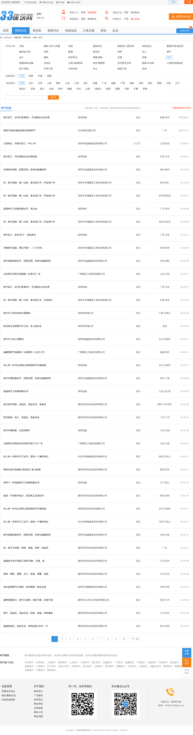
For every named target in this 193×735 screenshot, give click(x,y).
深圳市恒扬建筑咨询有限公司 (92, 143)
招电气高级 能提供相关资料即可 (19, 130)
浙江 (86, 83)
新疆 (117, 89)
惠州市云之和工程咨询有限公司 (93, 600)
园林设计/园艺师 (126, 46)
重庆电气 (62, 662)
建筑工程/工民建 (52, 46)
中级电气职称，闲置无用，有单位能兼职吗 (24, 169)
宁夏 (136, 89)
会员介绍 (186, 30)
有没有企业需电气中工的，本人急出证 (22, 326)
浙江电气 (96, 662)
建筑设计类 (24, 52)
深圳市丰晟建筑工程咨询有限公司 (95, 182)
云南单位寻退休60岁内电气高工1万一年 (23, 443)
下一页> (136, 639)
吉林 (33, 89)
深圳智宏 (82, 209)
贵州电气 (109, 666)
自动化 (47, 63)
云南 (51, 89)
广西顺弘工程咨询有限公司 (91, 274)
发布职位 (135, 12)
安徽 (95, 83)
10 (124, 639)
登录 (173, 2)
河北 (78, 89)
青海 (145, 89)
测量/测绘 (98, 57)
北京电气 (29, 662)
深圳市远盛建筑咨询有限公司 (92, 169)
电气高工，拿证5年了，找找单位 (19, 235)
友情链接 (38, 708)
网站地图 (38, 716)
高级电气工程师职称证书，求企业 (20, 209)
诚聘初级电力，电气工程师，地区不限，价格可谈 (28, 600)
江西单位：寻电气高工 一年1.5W (19, 143)
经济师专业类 (124, 63)
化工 (144, 52)
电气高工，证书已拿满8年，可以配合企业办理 (26, 117)
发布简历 (91, 12)
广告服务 (38, 695)
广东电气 (118, 662)
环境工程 (48, 68)
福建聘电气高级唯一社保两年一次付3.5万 (24, 352)
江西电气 (40, 666)
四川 (42, 89)
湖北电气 (174, 662)
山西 (88, 89)
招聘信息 (27, 37)
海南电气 (152, 662)
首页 (6, 30)
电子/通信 (24, 68)
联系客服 (186, 671)
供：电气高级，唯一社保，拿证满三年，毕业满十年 (29, 182)
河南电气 (163, 662)
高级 (49, 76)
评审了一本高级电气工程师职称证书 (21, 482)
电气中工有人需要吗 (13, 339)
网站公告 (38, 712)
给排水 (96, 52)
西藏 (69, 89)
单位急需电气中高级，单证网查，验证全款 (24, 587)
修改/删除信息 (9, 695)
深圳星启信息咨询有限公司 (91, 508)
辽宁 (177, 83)
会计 (21, 57)
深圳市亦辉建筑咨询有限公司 (92, 587)
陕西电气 (167, 666)
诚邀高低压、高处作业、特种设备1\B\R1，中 (25, 626)
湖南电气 (29, 666)
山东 (67, 83)
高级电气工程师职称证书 (15, 391)
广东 (104, 83)
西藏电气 (120, 666)
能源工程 (122, 68)
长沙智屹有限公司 (87, 130)
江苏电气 (85, 662)
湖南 (159, 83)
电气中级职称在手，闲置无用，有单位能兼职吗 (27, 378)
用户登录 (186, 662)
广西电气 (140, 662)
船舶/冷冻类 (148, 63)
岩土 (95, 68)
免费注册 (186, 652)
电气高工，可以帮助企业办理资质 (20, 156)
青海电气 (51, 670)
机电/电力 (147, 46)
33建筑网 (17, 37)
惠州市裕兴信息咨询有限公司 (92, 404)
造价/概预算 (99, 63)
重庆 (58, 83)
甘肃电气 (29, 670)
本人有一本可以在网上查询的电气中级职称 (24, 365)
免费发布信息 (47, 2)
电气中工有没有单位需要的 (16, 313)
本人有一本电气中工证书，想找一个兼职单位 (25, 456)
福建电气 (129, 662)
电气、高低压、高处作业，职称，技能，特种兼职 (28, 613)
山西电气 (143, 666)
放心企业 (135, 19)
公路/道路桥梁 (75, 63)
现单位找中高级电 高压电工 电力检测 (22, 469)
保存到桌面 (32, 2)
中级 (40, 76)
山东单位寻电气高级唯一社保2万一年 (22, 274)
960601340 (176, 702)
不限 (21, 46)
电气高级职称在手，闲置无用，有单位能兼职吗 (27, 261)
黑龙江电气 (63, 666)
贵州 (60, 89)
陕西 (108, 89)
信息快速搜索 (8, 699)
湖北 (150, 83)
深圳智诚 (82, 117)
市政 (70, 46)
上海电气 (51, 662)
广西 (122, 83)
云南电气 (98, 666)
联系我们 (38, 699)
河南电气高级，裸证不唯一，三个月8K (22, 248)
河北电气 (132, 666)
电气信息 (6, 108)
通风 (46, 57)
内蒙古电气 (155, 666)
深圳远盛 (82, 391)
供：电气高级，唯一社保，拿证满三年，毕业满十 (28, 300)
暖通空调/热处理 (175, 46)
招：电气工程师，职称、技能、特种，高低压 (25, 548)
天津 (40, 83)
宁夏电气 (40, 670)
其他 (144, 68)
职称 (35, 37)
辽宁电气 (51, 666)
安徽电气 (107, 662)
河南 (141, 83)
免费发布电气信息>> (182, 108)
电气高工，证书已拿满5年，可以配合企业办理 (26, 287)
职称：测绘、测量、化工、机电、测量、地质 (25, 574)
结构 (46, 52)
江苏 (76, 83)
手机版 (61, 2)
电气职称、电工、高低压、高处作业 (21, 417)
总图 (120, 57)
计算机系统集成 (175, 63)
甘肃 (126, 89)
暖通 (70, 52)
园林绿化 (97, 46)
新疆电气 (179, 666)
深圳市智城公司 (86, 313)
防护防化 (72, 57)
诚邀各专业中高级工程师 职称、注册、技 (24, 561)
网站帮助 (38, 704)
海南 (131, 83)
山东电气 (73, 662)
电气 (41, 37)
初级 (31, 76)
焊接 (144, 57)
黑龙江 (22, 89)
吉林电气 (76, 666)
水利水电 (72, 68)
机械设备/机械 (26, 63)
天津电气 (40, 662)
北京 (31, 83)
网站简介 (38, 691)
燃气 (169, 52)
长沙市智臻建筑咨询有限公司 (92, 456)
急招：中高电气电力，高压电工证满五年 (23, 495)
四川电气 (87, 666)
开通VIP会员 (75, 2)
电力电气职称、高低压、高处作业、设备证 (24, 404)
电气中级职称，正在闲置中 (16, 430)
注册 (188, 2)
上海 (49, 83)
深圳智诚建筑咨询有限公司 (91, 339)
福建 (113, 83)
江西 (168, 83)
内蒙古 (98, 89)
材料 (120, 52)
